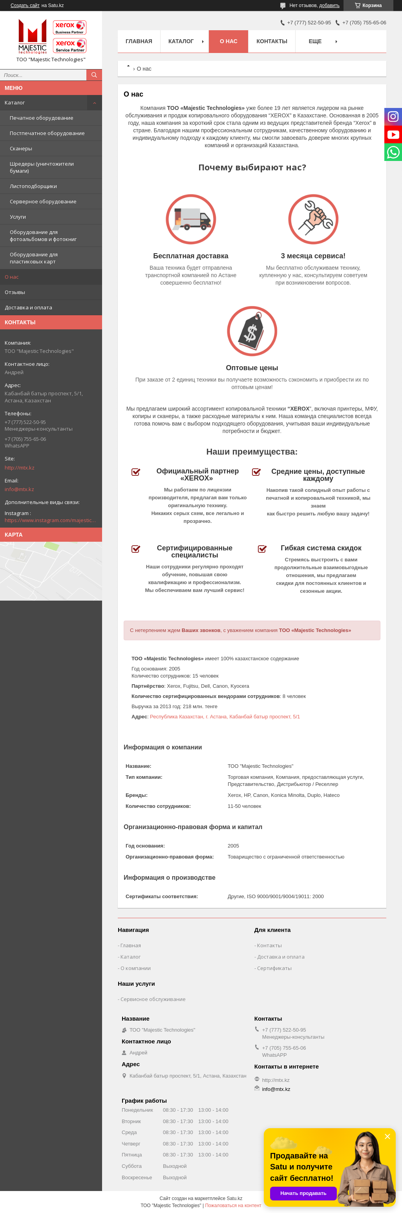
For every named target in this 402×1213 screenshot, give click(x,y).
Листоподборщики (33, 186)
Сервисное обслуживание (153, 999)
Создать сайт (25, 5)
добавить (329, 5)
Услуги (18, 216)
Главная (139, 41)
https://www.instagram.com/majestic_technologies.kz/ (51, 520)
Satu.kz (234, 1198)
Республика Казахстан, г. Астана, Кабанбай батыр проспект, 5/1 (225, 717)
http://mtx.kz (20, 467)
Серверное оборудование (43, 201)
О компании (136, 968)
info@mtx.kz (19, 489)
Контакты (271, 41)
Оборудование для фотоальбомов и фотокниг (43, 235)
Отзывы (15, 292)
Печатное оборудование (41, 117)
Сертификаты (274, 968)
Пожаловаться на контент (233, 1205)
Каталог (15, 102)
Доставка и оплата (28, 307)
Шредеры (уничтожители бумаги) (42, 167)
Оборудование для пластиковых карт (34, 258)
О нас (11, 276)
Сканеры (21, 148)
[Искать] (94, 75)
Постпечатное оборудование (47, 133)
